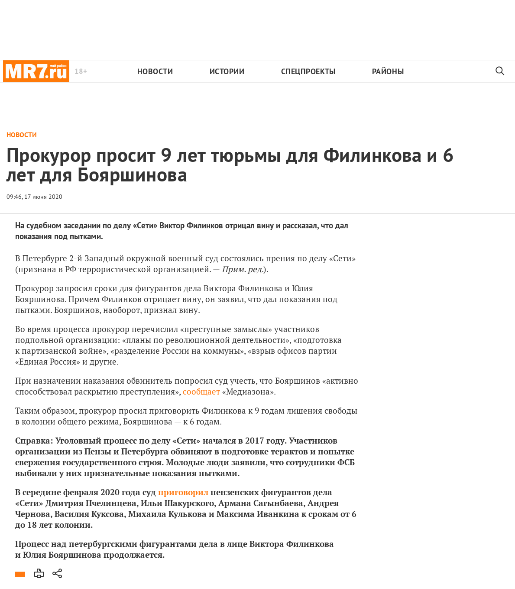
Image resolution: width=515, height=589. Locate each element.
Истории (227, 71)
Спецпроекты (308, 71)
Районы (388, 71)
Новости (155, 71)
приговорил (183, 492)
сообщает (200, 391)
